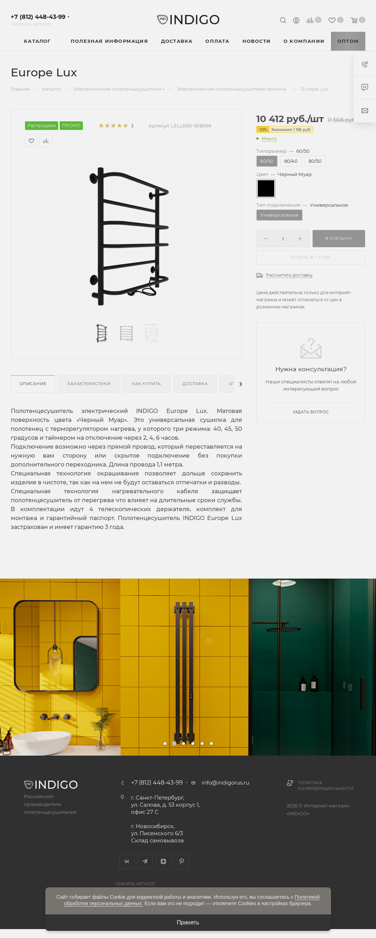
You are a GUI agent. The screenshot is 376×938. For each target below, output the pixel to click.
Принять (188, 922)
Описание (33, 383)
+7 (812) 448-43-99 (38, 17)
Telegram (145, 861)
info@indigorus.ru (225, 782)
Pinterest (181, 861)
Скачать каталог (136, 884)
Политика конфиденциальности (325, 786)
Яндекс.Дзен (163, 861)
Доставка (194, 383)
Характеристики (88, 383)
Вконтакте (127, 861)
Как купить (146, 383)
